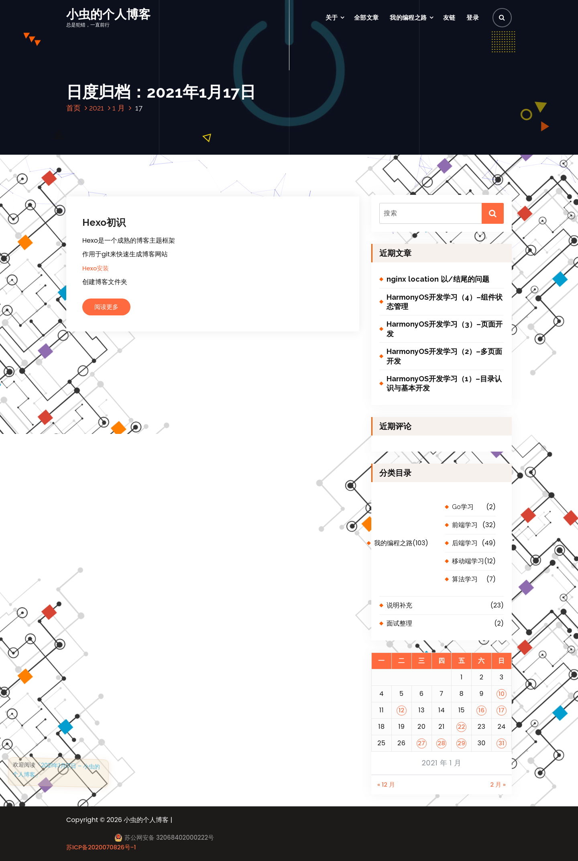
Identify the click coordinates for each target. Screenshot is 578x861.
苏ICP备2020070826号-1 (101, 847)
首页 (73, 108)
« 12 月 (386, 784)
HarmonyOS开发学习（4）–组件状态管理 (445, 302)
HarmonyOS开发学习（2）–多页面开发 (444, 356)
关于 (332, 17)
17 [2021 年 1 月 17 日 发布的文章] (501, 710)
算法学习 (465, 579)
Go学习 (463, 507)
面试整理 (399, 623)
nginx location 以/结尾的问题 (438, 279)
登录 (472, 17)
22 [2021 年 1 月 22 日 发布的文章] (461, 726)
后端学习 (465, 543)
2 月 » (498, 784)
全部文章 (366, 17)
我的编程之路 (408, 17)
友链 (449, 17)
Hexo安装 (95, 268)
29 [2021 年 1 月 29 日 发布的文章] (461, 743)
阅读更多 (106, 307)
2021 (96, 108)
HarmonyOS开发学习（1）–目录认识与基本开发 (444, 383)
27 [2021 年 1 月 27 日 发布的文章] (421, 743)
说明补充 (399, 605)
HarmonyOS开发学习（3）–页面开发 (445, 328)
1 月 (118, 108)
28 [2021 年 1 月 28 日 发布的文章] (441, 743)
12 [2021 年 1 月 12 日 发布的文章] (402, 710)
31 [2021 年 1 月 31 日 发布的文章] (502, 743)
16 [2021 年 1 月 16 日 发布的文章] (481, 710)
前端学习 (465, 525)
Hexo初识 (104, 222)
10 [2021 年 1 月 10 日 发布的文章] (502, 693)
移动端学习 (468, 561)
